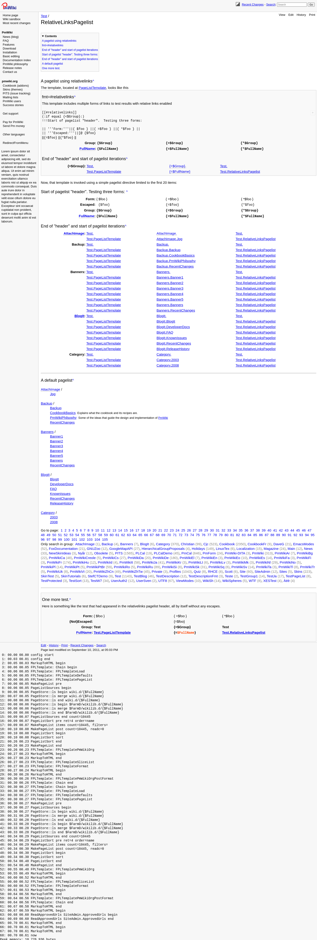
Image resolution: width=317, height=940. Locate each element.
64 (135, 533)
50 (54, 533)
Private (157, 570)
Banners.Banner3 (170, 287)
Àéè (287, 579)
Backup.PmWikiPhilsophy (176, 259)
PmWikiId (105, 561)
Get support (10, 113)
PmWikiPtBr (95, 565)
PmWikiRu (145, 565)
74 (192, 533)
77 (209, 533)
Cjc (206, 543)
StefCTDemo (98, 575)
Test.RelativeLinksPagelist (240, 171)
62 (123, 533)
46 (304, 529)
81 (232, 533)
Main (291, 547)
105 (105, 538)
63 (129, 533)
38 (258, 529)
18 (143, 529)
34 (235, 529)
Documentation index (17, 60)
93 (301, 533)
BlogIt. (162, 314)
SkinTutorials (71, 575)
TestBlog (140, 575)
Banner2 (56, 440)
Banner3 (56, 445)
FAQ (6, 40)
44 (292, 529)
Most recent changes (17, 23)
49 (48, 533)
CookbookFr (256, 543)
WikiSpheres (232, 579)
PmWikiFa (281, 556)
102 (82, 538)
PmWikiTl (285, 565)
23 (172, 529)
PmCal (186, 552)
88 (272, 533)
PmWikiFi (304, 556)
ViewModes (185, 579)
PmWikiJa (149, 561)
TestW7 (96, 579)
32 (223, 529)
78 (215, 533)
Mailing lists (10, 97)
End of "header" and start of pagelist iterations (70, 50)
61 (117, 533)
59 (106, 533)
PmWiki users (12, 101)
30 (212, 529)
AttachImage (74, 232)
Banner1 (56, 435)
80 (226, 533)
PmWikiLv (217, 561)
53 (71, 533)
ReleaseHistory (61, 502)
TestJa (272, 575)
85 (255, 533)
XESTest (270, 579)
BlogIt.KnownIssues (172, 336)
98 (54, 538)
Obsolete (101, 552)
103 (89, 538)
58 (100, 533)
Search (270, 4)
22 (166, 529)
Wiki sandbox (11, 19)
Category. (164, 353)
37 (252, 529)
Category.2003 (168, 358)
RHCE (213, 570)
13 (114, 529)
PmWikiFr (54, 561)
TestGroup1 (249, 575)
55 (83, 533)
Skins (298, 570)
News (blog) (11, 36)
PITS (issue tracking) (17, 93)
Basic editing (11, 56)
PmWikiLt (196, 561)
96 (43, 538)
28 (200, 529)
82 (238, 533)
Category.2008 (168, 364)
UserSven (143, 579)
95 (312, 533)
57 (94, 533)
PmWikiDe (161, 556)
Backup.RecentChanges (175, 265)
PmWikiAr (282, 552)
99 (60, 538)
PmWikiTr (307, 565)
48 (43, 533)
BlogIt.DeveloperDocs (173, 325)
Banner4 (56, 449)
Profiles (175, 570)
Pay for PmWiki (13, 122)
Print (312, 14)
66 (146, 533)
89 (278, 533)
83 (244, 533)
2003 (54, 516)
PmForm (209, 552)
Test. (90, 165)
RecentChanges (62, 421)
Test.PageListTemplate (104, 171)
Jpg (53, 393)
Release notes (12, 68)
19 (149, 529)
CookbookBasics (63, 411)
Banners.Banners (170, 303)
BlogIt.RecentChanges (174, 342)
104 (97, 538)
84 (249, 533)
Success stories (13, 105)
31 (218, 529)
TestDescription (167, 575)
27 (195, 529)
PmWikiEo (232, 556)
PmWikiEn (209, 556)
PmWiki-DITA (235, 552)
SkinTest (47, 575)
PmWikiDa (136, 556)
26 (189, 529)
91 (290, 533)
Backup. (163, 243)
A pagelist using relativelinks (59, 40)
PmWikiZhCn (104, 570)
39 (264, 529)
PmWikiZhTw (133, 570)
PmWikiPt (71, 565)
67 (152, 533)
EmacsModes (303, 543)
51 (60, 533)
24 (177, 529)
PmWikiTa (264, 565)
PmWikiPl (48, 565)
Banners (47, 430)
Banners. (163, 270)
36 (246, 529)
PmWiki (7, 32)
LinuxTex (222, 547)
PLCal (140, 552)
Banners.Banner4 (170, 292)
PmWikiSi (169, 565)
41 (275, 529)
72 (181, 533)
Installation (10, 52)
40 (269, 529)
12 (109, 529)
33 (229, 529)
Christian (187, 543)
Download (9, 48)
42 (281, 529)
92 (295, 533)
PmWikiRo (122, 565)
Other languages (14, 134)
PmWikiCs (111, 556)
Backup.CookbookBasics (176, 254)
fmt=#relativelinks (52, 45)
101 (74, 538)
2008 (54, 521)
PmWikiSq (216, 565)
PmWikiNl (263, 561)
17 (137, 529)
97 (48, 538)
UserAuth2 (119, 579)
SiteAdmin (262, 570)
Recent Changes (253, 4)
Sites (283, 570)
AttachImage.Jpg (170, 237)
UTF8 (162, 579)
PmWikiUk (55, 570)
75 (198, 533)
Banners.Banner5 (170, 298)
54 (77, 533)
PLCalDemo (163, 552)
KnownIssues (60, 492)
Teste (229, 575)
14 (120, 529)
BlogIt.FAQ (165, 331)
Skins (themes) (13, 89)
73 (186, 533)
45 (298, 529)
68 (158, 533)
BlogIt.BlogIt (166, 320)
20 (154, 529)
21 (160, 529)
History (301, 14)
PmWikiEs (257, 556)
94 (307, 533)
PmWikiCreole (85, 556)
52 (66, 533)
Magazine (271, 547)
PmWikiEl (187, 556)
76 (204, 533)
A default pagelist (52, 63)
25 (183, 529)
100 (67, 538)
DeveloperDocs (62, 483)
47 (309, 529)
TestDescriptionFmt (203, 575)
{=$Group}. (177, 165)
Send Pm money (14, 126)
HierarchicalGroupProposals (163, 547)
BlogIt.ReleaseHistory (173, 347)
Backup (46, 402)
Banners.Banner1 (170, 276)
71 (175, 533)
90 (284, 533)
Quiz (197, 570)
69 (163, 533)
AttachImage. (167, 232)
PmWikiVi (77, 570)
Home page (10, 15)
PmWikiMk (240, 561)
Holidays (198, 547)
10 (97, 529)
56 (89, 533)
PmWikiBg (305, 552)
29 (206, 529)
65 (140, 533)
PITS (119, 552)
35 (241, 529)
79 (221, 533)
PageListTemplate (92, 88)
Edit (290, 14)
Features (8, 44)
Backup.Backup (169, 248)
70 (169, 533)
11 (103, 529)
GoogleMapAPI (121, 547)
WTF (252, 579)
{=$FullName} (179, 171)
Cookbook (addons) (16, 85)
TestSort (75, 579)
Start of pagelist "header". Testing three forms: (70, 54)
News (308, 547)
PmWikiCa (57, 556)
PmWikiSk (192, 565)
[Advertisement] (19, 168)
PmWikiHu (81, 561)
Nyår (81, 552)
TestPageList (295, 575)
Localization (245, 547)
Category (48, 511)
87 (267, 533)
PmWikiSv (239, 565)
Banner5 (56, 454)
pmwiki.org (10, 81)
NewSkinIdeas (60, 552)
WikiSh (208, 579)
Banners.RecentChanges (176, 309)
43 (287, 529)
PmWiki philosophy (15, 64)
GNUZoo (93, 547)
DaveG (278, 543)
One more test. (51, 68)
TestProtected (51, 579)
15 (126, 529)
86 (261, 533)
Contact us (10, 72)
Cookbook (227, 543)
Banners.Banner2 (170, 281)
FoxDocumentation (63, 547)
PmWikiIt (126, 561)
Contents (51, 36)
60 (112, 533)
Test (44, 16)
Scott (229, 570)
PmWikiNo (288, 561)
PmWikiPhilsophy (63, 416)
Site (243, 570)
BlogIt (79, 314)
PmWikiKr (173, 561)
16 (131, 529)
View (282, 14)
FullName (87, 148)
